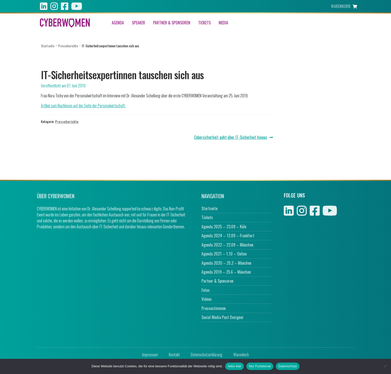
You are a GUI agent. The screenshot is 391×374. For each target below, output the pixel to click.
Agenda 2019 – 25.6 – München (226, 272)
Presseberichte (68, 45)
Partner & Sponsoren (171, 23)
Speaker (138, 23)
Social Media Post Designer (222, 317)
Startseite (47, 45)
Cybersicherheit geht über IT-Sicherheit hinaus (230, 137)
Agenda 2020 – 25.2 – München (226, 263)
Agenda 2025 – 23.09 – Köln (223, 227)
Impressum (150, 355)
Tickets (204, 23)
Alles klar (234, 366)
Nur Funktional (260, 366)
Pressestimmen (213, 308)
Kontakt (174, 355)
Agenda (118, 23)
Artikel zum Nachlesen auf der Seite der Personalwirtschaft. (83, 106)
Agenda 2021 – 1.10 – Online (224, 254)
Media (223, 23)
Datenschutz (287, 366)
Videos (206, 299)
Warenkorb (241, 355)
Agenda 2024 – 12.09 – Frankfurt (227, 236)
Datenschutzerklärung (206, 355)
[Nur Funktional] (384, 366)
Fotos (205, 290)
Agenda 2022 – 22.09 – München (227, 245)
